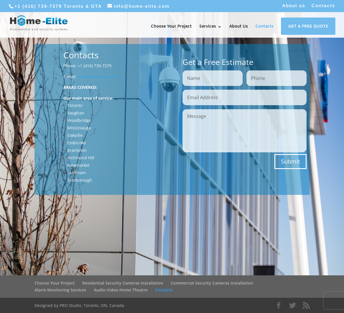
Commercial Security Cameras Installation (212, 283)
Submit (290, 161)
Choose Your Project (171, 27)
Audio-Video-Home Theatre (121, 290)
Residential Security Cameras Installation (122, 283)
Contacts (323, 5)
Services (207, 27)
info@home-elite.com (98, 76)
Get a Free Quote (308, 27)
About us (293, 5)
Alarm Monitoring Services (60, 290)
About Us (238, 27)
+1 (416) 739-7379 (38, 6)
